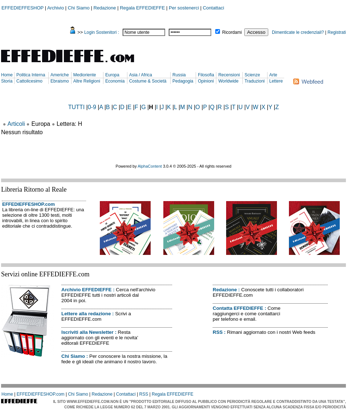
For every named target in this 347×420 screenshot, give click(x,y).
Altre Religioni (86, 81)
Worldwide (228, 81)
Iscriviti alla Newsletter (87, 332)
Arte (273, 74)
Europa (112, 74)
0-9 (92, 107)
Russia (179, 74)
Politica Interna (30, 74)
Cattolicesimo (29, 81)
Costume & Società (148, 81)
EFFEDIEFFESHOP (22, 8)
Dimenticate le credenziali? (298, 32)
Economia (114, 81)
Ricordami (232, 32)
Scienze (252, 74)
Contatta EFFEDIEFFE (238, 308)
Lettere (276, 81)
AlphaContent (150, 166)
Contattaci (213, 8)
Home (7, 74)
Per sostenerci (184, 8)
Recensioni (229, 74)
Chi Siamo (79, 8)
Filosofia (206, 74)
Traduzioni (255, 81)
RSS (218, 332)
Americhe (59, 74)
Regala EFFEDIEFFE (142, 8)
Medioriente (84, 74)
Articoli (16, 124)
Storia (6, 81)
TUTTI (76, 107)
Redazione (104, 8)
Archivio (55, 8)
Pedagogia (182, 81)
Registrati (336, 32)
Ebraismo (59, 81)
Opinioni (206, 81)
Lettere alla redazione (86, 313)
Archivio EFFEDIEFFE (86, 289)
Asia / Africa (140, 74)
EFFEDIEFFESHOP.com (28, 204)
